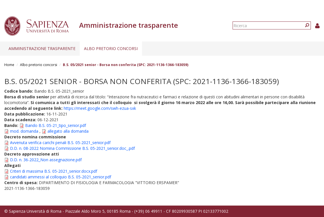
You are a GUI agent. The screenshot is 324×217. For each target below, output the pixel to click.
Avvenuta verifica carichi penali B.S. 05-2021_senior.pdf (60, 142)
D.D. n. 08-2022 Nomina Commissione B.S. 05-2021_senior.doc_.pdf (72, 148)
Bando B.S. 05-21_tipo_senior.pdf (55, 125)
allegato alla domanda (68, 131)
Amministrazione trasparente (42, 48)
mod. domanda (24, 131)
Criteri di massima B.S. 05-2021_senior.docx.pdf (53, 171)
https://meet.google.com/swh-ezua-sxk (100, 108)
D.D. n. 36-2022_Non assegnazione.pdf (46, 159)
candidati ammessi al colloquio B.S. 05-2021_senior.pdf (60, 177)
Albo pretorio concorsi (111, 48)
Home (9, 64)
